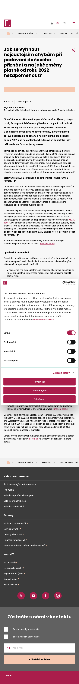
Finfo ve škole (11, 584)
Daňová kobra (10, 579)
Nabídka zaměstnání (14, 506)
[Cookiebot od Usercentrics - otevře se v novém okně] (62, 283)
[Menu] (72, 23)
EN (64, 23)
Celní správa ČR (11, 529)
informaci (33, 438)
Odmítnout (39, 399)
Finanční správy (47, 243)
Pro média (46, 33)
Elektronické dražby (13, 568)
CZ (57, 23)
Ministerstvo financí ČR (15, 523)
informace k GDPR (43, 319)
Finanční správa (25, 33)
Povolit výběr (39, 390)
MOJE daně (9, 562)
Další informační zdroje (15, 501)
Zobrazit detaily (61, 372)
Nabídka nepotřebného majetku (19, 495)
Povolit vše (39, 381)
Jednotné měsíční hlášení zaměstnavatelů (24, 545)
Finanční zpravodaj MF (15, 540)
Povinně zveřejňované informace (20, 484)
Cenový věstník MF (13, 534)
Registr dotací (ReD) (13, 573)
